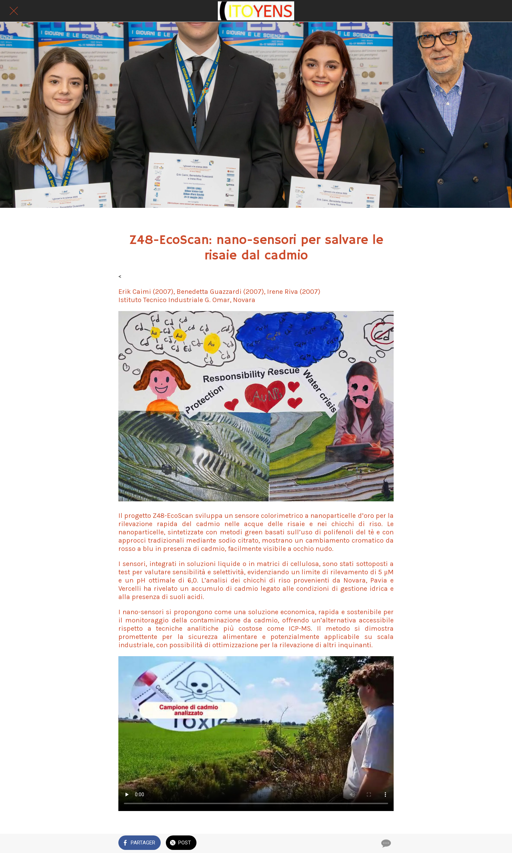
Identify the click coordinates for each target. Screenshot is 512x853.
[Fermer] (14, 11)
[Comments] (385, 843)
